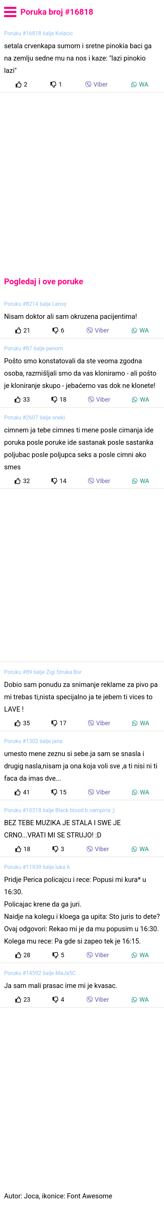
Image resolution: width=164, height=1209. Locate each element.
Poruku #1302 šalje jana (33, 741)
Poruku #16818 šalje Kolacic (38, 33)
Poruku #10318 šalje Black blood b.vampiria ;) (59, 810)
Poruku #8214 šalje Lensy (35, 304)
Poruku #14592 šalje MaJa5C (40, 973)
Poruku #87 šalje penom (33, 348)
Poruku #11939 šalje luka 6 (37, 867)
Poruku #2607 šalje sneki (34, 417)
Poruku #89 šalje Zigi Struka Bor (43, 672)
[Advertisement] (82, 178)
